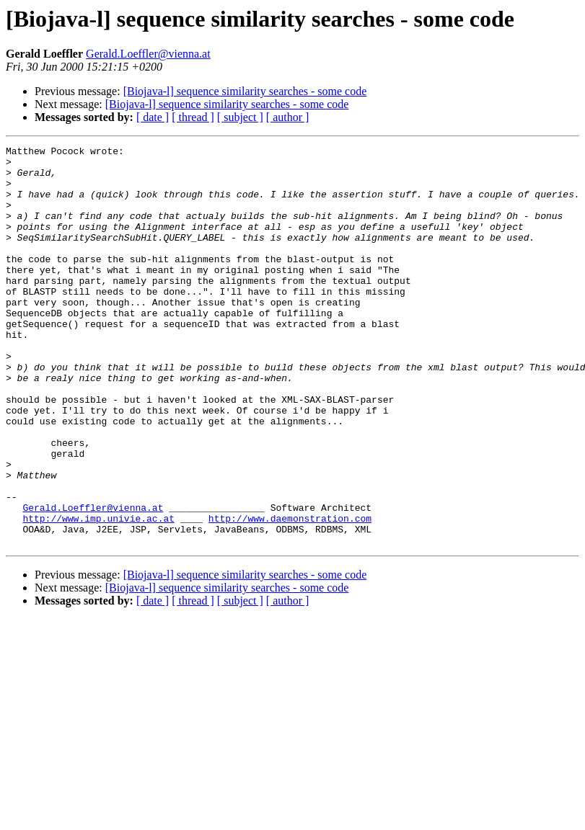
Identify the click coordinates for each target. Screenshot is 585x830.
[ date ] (152, 117)
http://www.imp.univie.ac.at (98, 593)
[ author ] (287, 117)
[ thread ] (193, 117)
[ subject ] (240, 117)
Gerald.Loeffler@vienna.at (148, 54)
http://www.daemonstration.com (289, 593)
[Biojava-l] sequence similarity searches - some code (245, 91)
